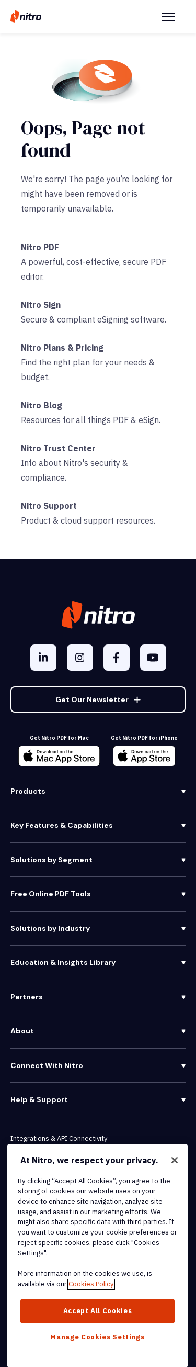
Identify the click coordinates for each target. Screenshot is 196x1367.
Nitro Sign (41, 304)
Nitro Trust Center (58, 448)
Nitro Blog (41, 405)
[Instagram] (80, 657)
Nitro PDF (40, 247)
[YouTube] (153, 657)
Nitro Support (49, 506)
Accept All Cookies (97, 1310)
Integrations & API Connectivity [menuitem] (58, 1138)
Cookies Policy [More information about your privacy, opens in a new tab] (91, 1284)
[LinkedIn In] (43, 657)
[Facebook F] (116, 657)
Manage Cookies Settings (97, 1336)
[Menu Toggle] (168, 17)
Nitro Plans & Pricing (62, 347)
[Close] (174, 1160)
